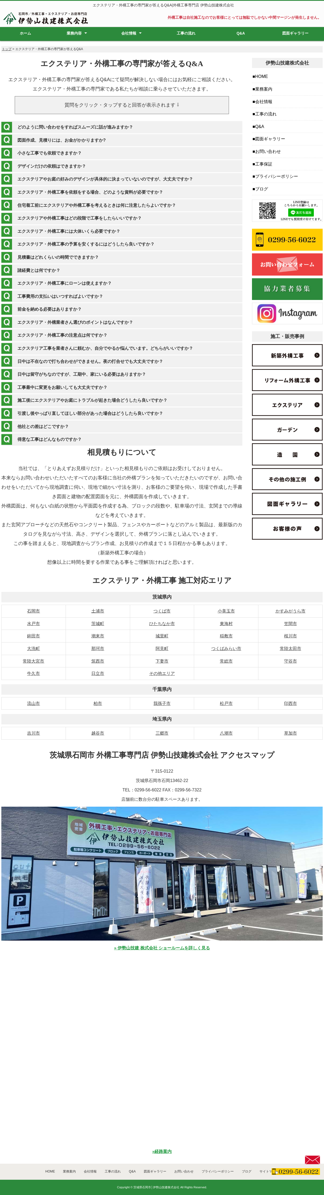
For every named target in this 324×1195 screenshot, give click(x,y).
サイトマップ (269, 1171)
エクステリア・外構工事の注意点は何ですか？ (62, 335)
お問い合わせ (268, 151)
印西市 (290, 703)
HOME (261, 76)
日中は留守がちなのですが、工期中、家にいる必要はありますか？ (81, 374)
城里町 (162, 636)
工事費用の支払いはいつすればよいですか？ (60, 296)
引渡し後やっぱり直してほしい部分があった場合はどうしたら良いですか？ (90, 413)
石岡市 (33, 611)
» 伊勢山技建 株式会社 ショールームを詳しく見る (162, 948)
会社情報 (128, 33)
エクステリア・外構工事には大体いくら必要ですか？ (68, 231)
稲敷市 (226, 636)
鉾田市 (33, 636)
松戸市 (226, 703)
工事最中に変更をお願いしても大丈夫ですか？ (62, 387)
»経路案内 (162, 1151)
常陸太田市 (290, 648)
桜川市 (290, 636)
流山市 (33, 703)
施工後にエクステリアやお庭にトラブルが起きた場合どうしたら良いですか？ (92, 400)
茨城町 (97, 623)
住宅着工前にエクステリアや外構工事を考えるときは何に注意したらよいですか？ (96, 205)
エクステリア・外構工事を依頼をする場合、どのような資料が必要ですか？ (90, 192)
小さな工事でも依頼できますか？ (49, 153)
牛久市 (33, 673)
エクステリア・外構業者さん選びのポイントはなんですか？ (75, 322)
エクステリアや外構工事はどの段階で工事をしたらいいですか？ (79, 218)
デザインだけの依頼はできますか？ (51, 166)
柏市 (97, 703)
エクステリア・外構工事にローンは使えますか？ (64, 283)
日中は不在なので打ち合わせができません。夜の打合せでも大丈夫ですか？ (90, 361)
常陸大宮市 (33, 661)
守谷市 (290, 661)
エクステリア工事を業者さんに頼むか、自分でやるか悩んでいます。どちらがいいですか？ (105, 348)
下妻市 (162, 661)
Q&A (240, 33)
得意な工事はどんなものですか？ (49, 439)
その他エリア (162, 673)
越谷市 (97, 733)
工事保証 (263, 164)
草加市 (290, 733)
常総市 (226, 661)
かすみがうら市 (291, 611)
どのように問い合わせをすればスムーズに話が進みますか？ (75, 127)
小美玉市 (226, 611)
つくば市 (162, 611)
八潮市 (226, 733)
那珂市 (97, 648)
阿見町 (162, 648)
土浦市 (97, 611)
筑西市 (97, 661)
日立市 (97, 673)
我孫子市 (162, 703)
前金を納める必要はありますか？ (49, 309)
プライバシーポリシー (276, 176)
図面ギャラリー (295, 33)
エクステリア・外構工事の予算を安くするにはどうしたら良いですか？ (86, 244)
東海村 (226, 623)
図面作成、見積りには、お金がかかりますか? (61, 140)
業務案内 (263, 89)
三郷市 (162, 733)
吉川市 (33, 733)
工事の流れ (186, 33)
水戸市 (33, 623)
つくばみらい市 (226, 648)
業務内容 (74, 33)
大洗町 (33, 648)
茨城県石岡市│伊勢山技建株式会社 (156, 1187)
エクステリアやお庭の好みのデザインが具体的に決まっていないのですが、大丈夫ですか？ (105, 179)
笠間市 (290, 623)
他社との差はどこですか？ (43, 426)
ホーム (25, 33)
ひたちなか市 (162, 623)
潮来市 (97, 636)
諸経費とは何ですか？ (38, 270)
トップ (7, 49)
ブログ (261, 189)
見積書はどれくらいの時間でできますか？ (58, 257)
